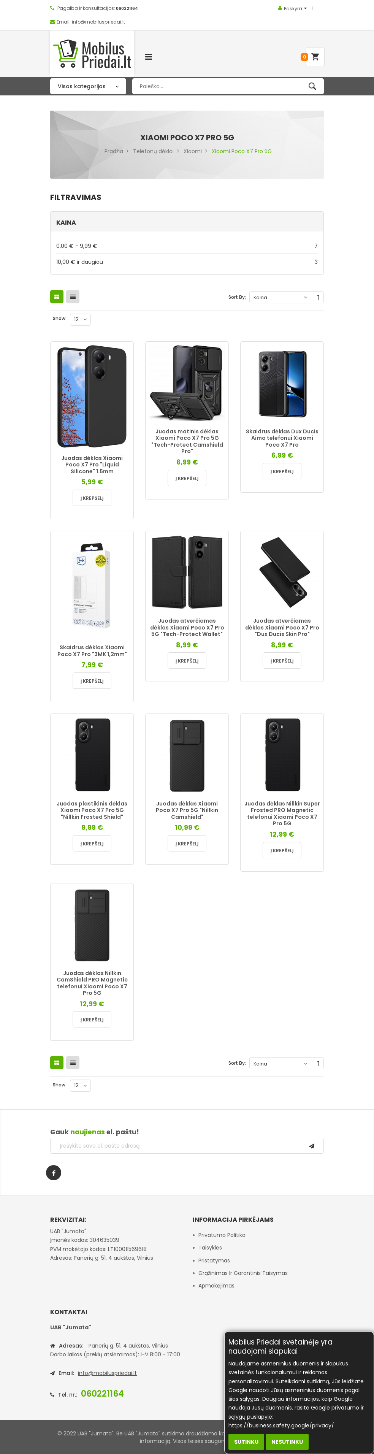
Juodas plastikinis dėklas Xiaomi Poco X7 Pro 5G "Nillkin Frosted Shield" (92, 810)
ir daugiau (187, 262)
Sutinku (246, 1442)
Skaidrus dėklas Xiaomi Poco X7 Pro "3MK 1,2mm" (92, 651)
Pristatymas (214, 1260)
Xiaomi (193, 151)
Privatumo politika (222, 1235)
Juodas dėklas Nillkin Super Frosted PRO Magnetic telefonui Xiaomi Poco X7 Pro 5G (282, 814)
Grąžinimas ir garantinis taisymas (243, 1273)
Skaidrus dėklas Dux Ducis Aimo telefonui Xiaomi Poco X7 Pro (282, 438)
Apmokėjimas (216, 1285)
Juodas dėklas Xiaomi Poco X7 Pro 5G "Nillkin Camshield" (187, 810)
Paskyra (293, 8)
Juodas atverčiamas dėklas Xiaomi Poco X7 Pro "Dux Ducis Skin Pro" (282, 627)
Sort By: (237, 297)
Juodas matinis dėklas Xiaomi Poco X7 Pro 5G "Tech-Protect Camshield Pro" (187, 441)
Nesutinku (287, 1442)
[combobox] (228, 86)
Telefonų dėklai (153, 151)
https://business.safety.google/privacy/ (281, 1425)
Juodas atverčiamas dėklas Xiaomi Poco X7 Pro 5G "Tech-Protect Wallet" (187, 627)
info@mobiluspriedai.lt (107, 1373)
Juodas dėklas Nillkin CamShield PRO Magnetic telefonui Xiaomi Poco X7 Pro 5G (92, 983)
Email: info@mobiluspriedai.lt (91, 22)
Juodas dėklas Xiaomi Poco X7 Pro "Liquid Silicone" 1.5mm (92, 464)
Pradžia (114, 151)
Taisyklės (210, 1247)
